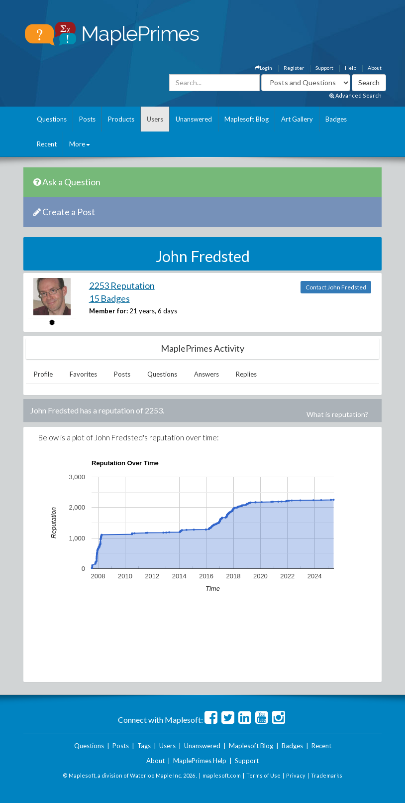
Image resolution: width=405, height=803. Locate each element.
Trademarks (326, 775)
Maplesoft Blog (246, 119)
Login (263, 68)
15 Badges (109, 298)
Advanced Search (355, 95)
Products (121, 119)
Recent (47, 144)
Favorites (83, 374)
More (79, 144)
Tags (144, 746)
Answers (206, 374)
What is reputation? (337, 414)
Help (350, 68)
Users (155, 119)
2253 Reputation (122, 285)
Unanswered (194, 119)
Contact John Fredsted (335, 287)
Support (324, 68)
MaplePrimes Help (199, 761)
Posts (87, 119)
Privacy (295, 775)
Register (294, 68)
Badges (336, 119)
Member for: (108, 311)
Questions (52, 119)
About (375, 68)
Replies (246, 374)
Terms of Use (263, 775)
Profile (43, 374)
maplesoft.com (221, 775)
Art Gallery (297, 119)
